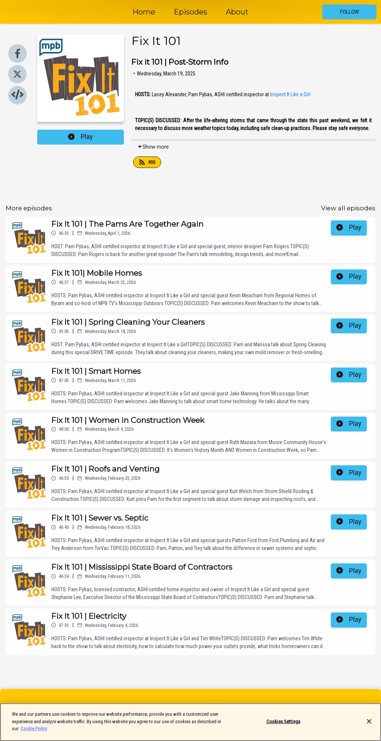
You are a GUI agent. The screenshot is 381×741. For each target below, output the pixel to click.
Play (80, 136)
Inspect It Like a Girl (290, 94)
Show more (153, 147)
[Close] (369, 726)
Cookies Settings (283, 725)
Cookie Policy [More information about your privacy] (33, 733)
